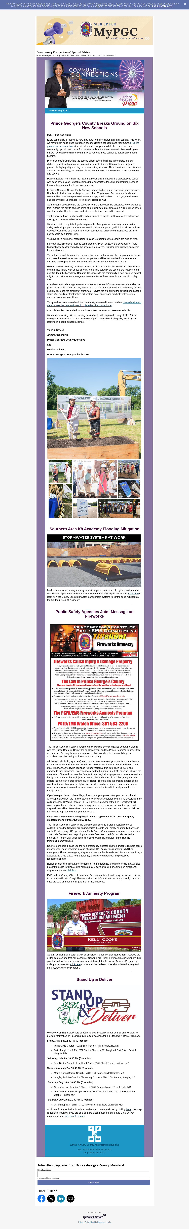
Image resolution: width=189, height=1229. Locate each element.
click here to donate (75, 1116)
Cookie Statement (162, 5)
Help (109, 1222)
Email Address (45, 1170)
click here (72, 870)
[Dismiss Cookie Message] (185, 3)
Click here (133, 593)
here (128, 1109)
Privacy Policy (84, 1222)
